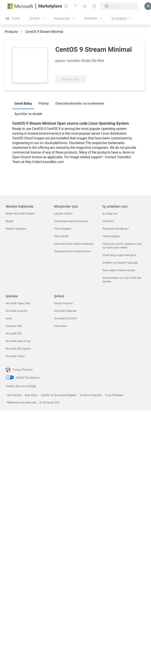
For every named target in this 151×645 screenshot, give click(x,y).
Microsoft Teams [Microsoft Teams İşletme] (15, 356)
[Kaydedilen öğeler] (85, 6)
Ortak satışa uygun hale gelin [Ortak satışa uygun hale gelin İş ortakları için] (119, 255)
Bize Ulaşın (31, 395)
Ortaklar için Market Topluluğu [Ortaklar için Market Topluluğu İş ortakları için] (120, 262)
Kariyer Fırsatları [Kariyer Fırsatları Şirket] (63, 303)
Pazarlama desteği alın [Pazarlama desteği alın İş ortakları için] (116, 228)
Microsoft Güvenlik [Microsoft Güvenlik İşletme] (16, 310)
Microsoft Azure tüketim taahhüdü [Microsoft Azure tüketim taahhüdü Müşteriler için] (73, 243)
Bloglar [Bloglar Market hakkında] (10, 221)
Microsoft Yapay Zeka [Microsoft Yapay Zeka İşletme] (18, 303)
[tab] (24, 103)
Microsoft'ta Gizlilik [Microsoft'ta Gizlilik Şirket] (65, 318)
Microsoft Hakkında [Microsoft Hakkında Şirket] (65, 310)
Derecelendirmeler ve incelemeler (80, 103)
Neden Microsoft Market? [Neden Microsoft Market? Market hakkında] (20, 213)
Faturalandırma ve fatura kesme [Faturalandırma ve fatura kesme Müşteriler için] (72, 251)
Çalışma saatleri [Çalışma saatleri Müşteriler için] (63, 213)
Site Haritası (14, 395)
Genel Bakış (23, 103)
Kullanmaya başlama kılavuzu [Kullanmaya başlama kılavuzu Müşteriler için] (71, 221)
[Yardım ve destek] (75, 6)
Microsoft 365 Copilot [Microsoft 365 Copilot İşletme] (18, 348)
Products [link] (11, 32)
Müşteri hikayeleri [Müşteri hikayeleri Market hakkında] (16, 228)
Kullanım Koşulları (91, 395)
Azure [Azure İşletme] (9, 318)
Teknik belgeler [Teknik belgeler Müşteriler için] (63, 228)
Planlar (44, 103)
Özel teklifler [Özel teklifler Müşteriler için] (61, 236)
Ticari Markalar (114, 395)
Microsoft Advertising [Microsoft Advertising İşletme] (18, 341)
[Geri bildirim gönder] (66, 6)
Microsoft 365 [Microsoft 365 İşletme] (14, 333)
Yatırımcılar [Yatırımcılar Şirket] (60, 326)
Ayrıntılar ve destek (28, 114)
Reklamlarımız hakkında (21, 402)
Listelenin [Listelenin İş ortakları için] (108, 221)
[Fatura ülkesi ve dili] (119, 6)
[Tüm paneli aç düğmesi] (13, 18)
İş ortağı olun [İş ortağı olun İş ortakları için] (110, 213)
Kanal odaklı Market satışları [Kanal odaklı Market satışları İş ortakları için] (119, 270)
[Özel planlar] (94, 6)
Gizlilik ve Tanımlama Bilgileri (59, 395)
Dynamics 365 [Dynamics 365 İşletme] (14, 326)
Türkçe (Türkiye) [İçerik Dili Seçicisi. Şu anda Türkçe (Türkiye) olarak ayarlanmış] (23, 369)
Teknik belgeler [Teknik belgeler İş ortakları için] (111, 236)
